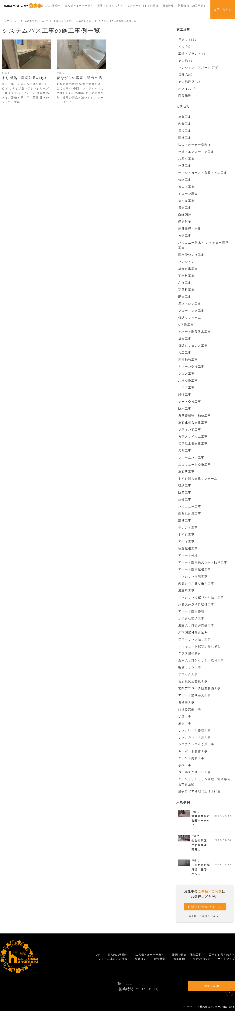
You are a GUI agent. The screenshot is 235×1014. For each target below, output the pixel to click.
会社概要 (141, 961)
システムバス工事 (191, 457)
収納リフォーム (189, 317)
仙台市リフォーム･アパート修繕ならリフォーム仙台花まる (61, 20)
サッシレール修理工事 (194, 730)
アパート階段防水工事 (194, 331)
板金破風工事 (188, 268)
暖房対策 (184, 221)
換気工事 (184, 235)
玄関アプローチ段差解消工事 (199, 688)
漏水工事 (184, 723)
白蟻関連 (184, 214)
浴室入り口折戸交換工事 (196, 625)
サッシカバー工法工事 (194, 737)
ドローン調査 (188, 193)
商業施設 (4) (187, 95)
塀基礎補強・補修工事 (194, 415)
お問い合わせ (201, 961)
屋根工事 (184, 130)
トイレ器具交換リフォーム (197, 478)
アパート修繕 (188, 555)
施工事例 (179, 961)
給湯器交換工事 (189, 709)
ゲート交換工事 (189, 401)
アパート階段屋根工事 (194, 569)
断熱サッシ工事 (189, 667)
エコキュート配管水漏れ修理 (199, 646)
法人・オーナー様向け (194, 144)
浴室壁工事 (186, 590)
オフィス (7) (187, 88)
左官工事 (184, 282)
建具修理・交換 (189, 228)
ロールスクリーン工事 (194, 772)
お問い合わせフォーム (205, 909)
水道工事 (184, 716)
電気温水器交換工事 (193, 443)
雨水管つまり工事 (191, 254)
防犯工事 (184, 492)
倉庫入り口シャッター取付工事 (201, 660)
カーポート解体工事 (193, 751)
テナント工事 (188, 527)
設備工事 (184, 394)
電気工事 (184, 207)
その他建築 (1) (189, 81)
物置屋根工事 (188, 548)
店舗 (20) (185, 74)
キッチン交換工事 (191, 366)
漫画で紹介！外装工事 (186, 957)
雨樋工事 (184, 137)
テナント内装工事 (191, 758)
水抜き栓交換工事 (191, 618)
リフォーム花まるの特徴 (111, 961)
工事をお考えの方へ (222, 957)
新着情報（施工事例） (192, 5)
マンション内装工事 (193, 576)
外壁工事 (184, 165)
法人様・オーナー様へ (149, 957)
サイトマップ (226, 961)
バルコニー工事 (189, 506)
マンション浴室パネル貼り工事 (201, 597)
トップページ (10, 20)
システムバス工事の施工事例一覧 (125, 20)
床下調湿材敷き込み (193, 632)
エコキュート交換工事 (194, 464)
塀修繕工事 (186, 702)
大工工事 (184, 352)
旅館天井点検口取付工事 (196, 604)
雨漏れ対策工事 (189, 513)
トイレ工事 (186, 534)
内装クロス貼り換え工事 (196, 583)
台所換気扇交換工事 (193, 681)
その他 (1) (186, 60)
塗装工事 (184, 116)
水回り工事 (186, 158)
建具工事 (184, 520)
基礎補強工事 (188, 359)
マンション (186, 261)
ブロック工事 (188, 674)
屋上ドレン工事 (189, 303)
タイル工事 (186, 200)
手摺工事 (184, 765)
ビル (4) (184, 46)
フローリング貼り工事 (194, 639)
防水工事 (184, 408)
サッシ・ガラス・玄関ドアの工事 (202, 172)
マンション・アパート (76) (198, 67)
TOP (97, 957)
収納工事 (184, 485)
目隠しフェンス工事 (193, 345)
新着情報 (160, 961)
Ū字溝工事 (186, 324)
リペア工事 (186, 387)
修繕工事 (184, 179)
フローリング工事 (191, 310)
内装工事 (184, 123)
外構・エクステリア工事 (196, 151)
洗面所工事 (186, 471)
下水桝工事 (186, 275)
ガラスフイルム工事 (193, 436)
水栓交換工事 (188, 380)
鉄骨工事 (184, 499)
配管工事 (184, 296)
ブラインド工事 (189, 429)
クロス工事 (186, 373)
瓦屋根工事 (186, 289)
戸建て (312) (188, 39)
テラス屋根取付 (189, 653)
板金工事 (184, 338)
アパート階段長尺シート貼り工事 (202, 562)
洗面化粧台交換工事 (193, 422)
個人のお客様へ (118, 957)
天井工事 (184, 450)
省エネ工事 (186, 186)
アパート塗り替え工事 (194, 695)
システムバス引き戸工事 (196, 744)
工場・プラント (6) (192, 53)
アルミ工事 (186, 541)
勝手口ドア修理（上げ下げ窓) (200, 791)
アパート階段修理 (191, 611)
